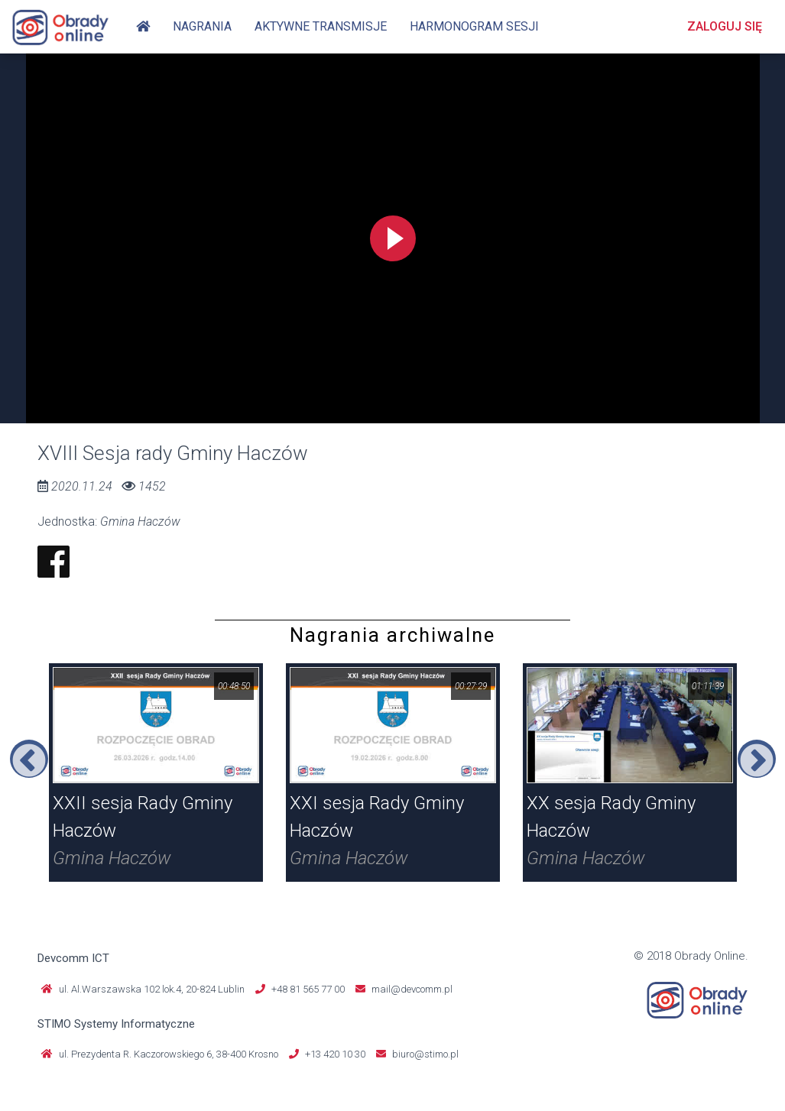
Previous (29, 759)
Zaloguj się (724, 26)
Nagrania (202, 26)
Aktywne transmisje (321, 26)
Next (757, 759)
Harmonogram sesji (474, 26)
